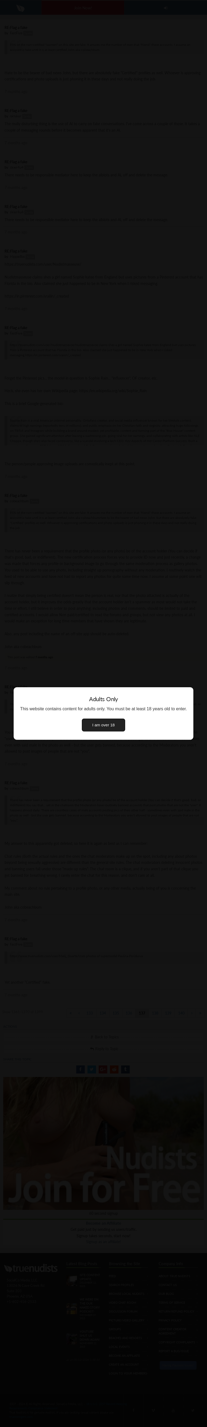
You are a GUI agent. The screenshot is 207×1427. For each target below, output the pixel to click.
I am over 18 (103, 725)
